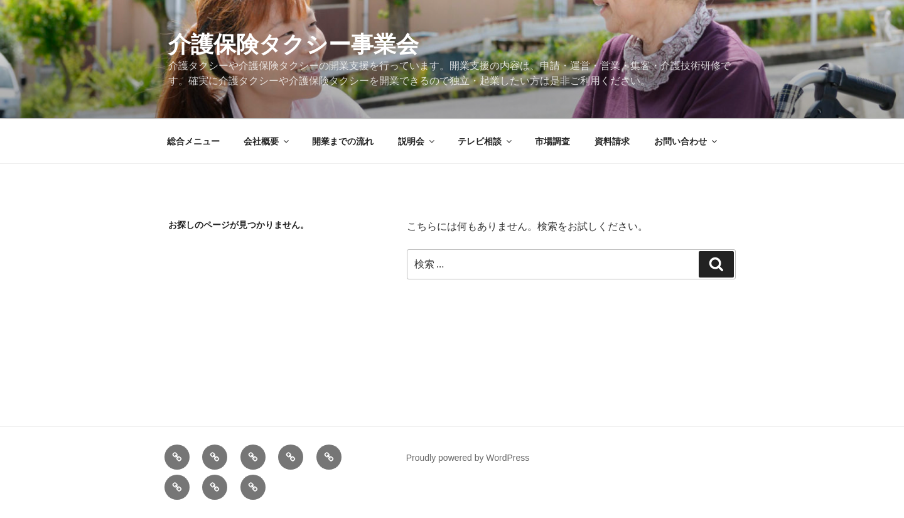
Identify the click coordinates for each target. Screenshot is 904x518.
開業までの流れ (343, 141)
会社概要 (267, 141)
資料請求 (612, 141)
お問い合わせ (686, 141)
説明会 (417, 141)
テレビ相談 (486, 141)
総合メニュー (193, 141)
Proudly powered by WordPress (468, 458)
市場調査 (552, 141)
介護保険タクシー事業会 (293, 44)
